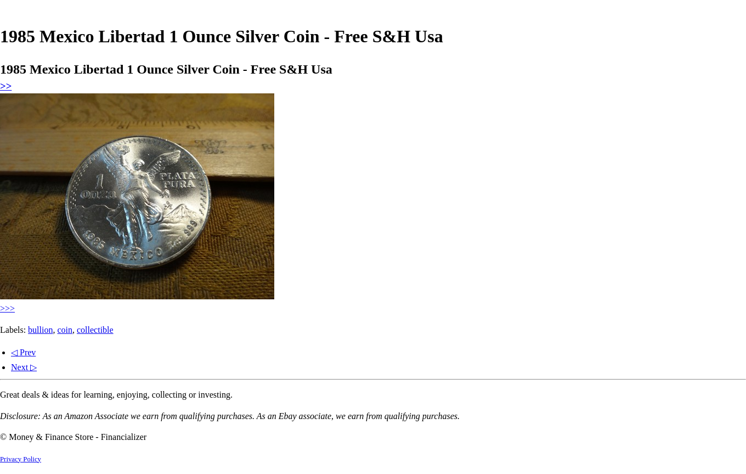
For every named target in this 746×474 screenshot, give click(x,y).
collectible (95, 329)
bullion (40, 329)
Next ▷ (24, 367)
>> (6, 86)
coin (64, 329)
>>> (7, 308)
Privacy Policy (20, 459)
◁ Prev (23, 352)
